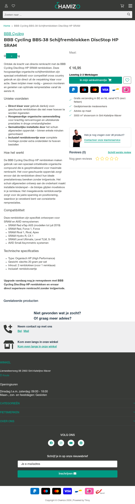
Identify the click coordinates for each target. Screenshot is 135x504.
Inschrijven (67, 473)
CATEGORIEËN (67, 403)
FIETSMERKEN (67, 412)
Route (4, 375)
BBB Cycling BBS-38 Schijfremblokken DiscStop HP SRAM (47, 26)
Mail (26, 331)
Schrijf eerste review (119, 152)
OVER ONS (67, 421)
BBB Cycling (14, 34)
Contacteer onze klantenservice (102, 140)
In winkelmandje (95, 80)
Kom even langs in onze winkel (37, 347)
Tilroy (87, 500)
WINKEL (5, 363)
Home (7, 26)
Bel (20, 331)
